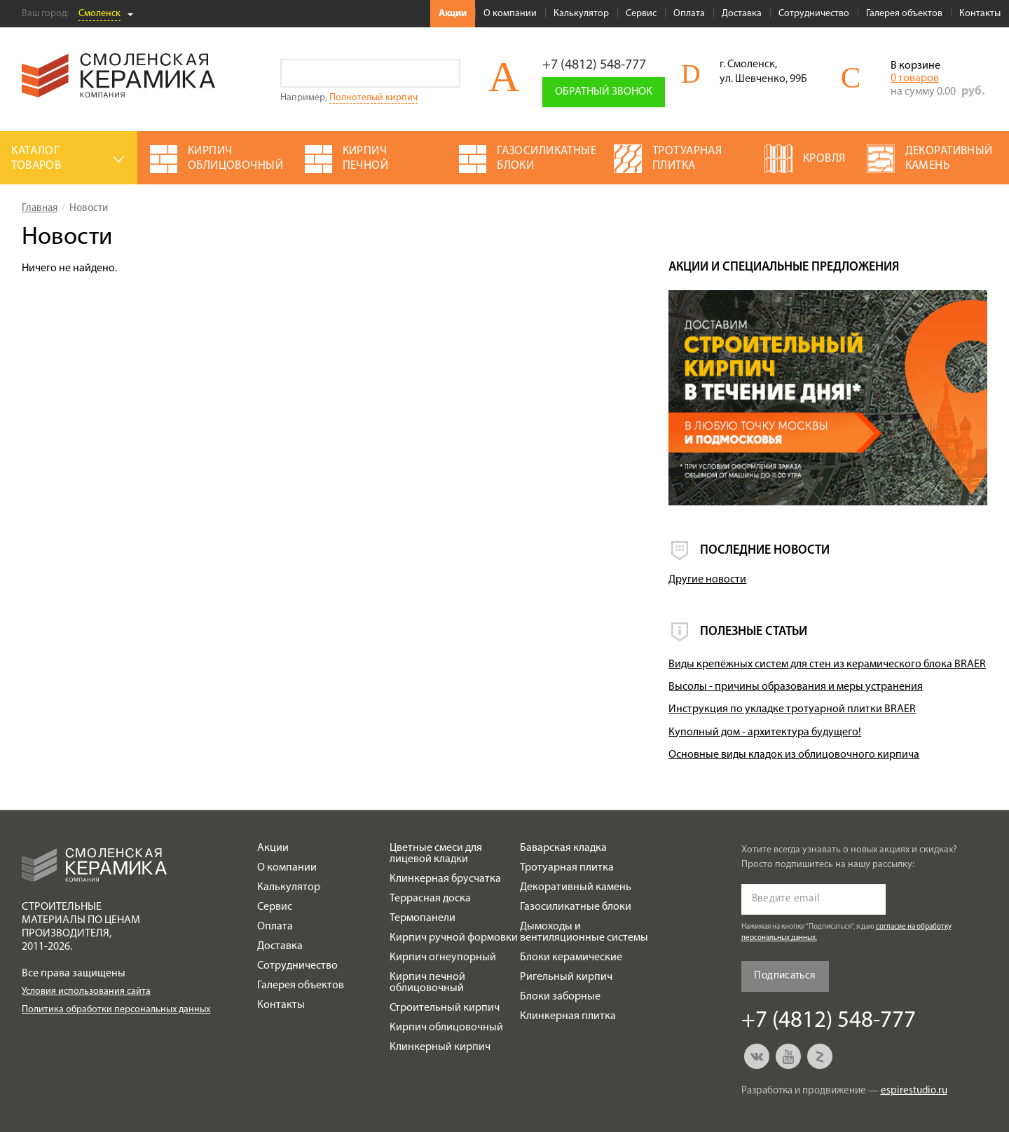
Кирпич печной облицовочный (427, 982)
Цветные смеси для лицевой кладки (436, 854)
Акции (453, 13)
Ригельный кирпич (566, 977)
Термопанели (422, 918)
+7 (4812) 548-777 (594, 65)
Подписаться (784, 976)
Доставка (742, 13)
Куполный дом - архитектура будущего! (764, 732)
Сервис (641, 13)
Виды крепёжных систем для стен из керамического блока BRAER (827, 664)
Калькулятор (581, 13)
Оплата (689, 13)
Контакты (980, 13)
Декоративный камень (575, 887)
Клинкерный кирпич (440, 1047)
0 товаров (915, 78)
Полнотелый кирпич (373, 98)
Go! (446, 73)
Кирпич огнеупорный (443, 957)
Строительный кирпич (445, 1008)
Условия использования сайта (86, 991)
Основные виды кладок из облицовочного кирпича (793, 755)
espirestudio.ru (914, 1091)
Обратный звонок (603, 91)
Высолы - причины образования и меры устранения (795, 687)
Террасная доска (430, 898)
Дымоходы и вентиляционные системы (584, 932)
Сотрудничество (813, 13)
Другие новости (707, 579)
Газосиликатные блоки (575, 907)
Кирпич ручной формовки (454, 937)
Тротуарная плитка (567, 867)
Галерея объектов (904, 13)
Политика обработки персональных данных (116, 1009)
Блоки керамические (571, 957)
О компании (510, 13)
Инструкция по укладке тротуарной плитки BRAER (792, 709)
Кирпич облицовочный (446, 1027)
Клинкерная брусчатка (445, 879)
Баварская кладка (563, 848)
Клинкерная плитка (568, 1016)
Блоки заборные (560, 996)
